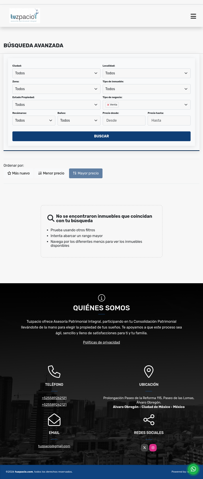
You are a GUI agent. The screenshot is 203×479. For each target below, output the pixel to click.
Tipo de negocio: (112, 97)
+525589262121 (54, 398)
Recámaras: (19, 113)
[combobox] (56, 73)
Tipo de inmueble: (113, 81)
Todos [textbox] (20, 73)
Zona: (15, 81)
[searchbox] (106, 112)
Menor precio (51, 173)
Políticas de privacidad (101, 342)
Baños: (62, 113)
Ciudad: (17, 65)
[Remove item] (108, 104)
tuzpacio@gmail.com (54, 446)
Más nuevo (18, 173)
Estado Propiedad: (23, 97)
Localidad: (109, 65)
